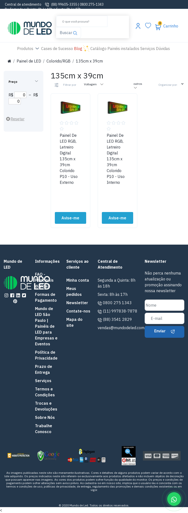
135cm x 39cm (89, 61)
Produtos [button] (28, 48)
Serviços (147, 48)
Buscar (68, 32)
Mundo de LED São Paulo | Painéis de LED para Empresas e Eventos (46, 326)
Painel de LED (29, 61)
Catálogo (98, 48)
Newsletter (77, 302)
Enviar (164, 330)
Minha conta (77, 280)
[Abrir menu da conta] (138, 26)
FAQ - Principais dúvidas (44, 280)
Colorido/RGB (58, 61)
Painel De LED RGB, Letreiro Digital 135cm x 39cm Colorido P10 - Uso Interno (116, 159)
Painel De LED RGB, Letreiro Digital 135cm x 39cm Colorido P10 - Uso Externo (69, 159)
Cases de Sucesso (57, 48)
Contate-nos (78, 311)
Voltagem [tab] (94, 84)
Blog (81, 48)
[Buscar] (81, 21)
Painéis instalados (123, 48)
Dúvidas (163, 48)
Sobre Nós (45, 417)
